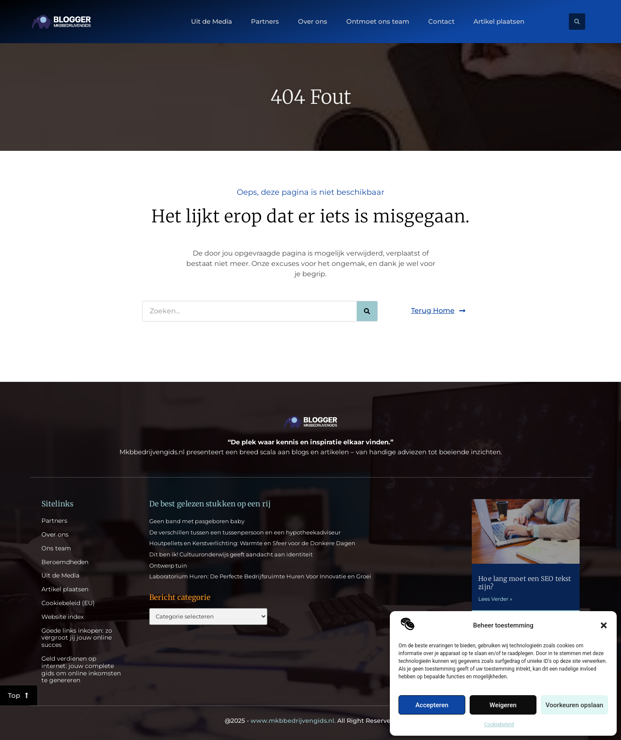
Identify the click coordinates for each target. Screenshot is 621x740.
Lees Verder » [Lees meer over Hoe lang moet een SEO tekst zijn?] (495, 599)
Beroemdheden (64, 562)
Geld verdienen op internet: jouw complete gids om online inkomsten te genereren (81, 669)
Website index (62, 617)
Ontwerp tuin (168, 565)
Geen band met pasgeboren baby (197, 521)
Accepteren (431, 705)
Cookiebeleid (499, 724)
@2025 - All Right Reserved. (310, 720)
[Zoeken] (367, 311)
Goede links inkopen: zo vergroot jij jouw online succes (76, 638)
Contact (441, 21)
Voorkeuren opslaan (574, 705)
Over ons (312, 21)
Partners (265, 21)
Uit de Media (211, 21)
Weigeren (503, 705)
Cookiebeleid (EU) (68, 603)
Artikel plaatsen (499, 21)
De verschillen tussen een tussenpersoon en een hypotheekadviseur (245, 532)
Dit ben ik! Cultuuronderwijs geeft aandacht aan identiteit (231, 554)
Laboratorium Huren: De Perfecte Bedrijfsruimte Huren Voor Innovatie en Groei (260, 576)
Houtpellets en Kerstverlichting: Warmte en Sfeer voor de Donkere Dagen (252, 543)
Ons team (56, 548)
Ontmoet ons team (377, 21)
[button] (603, 625)
